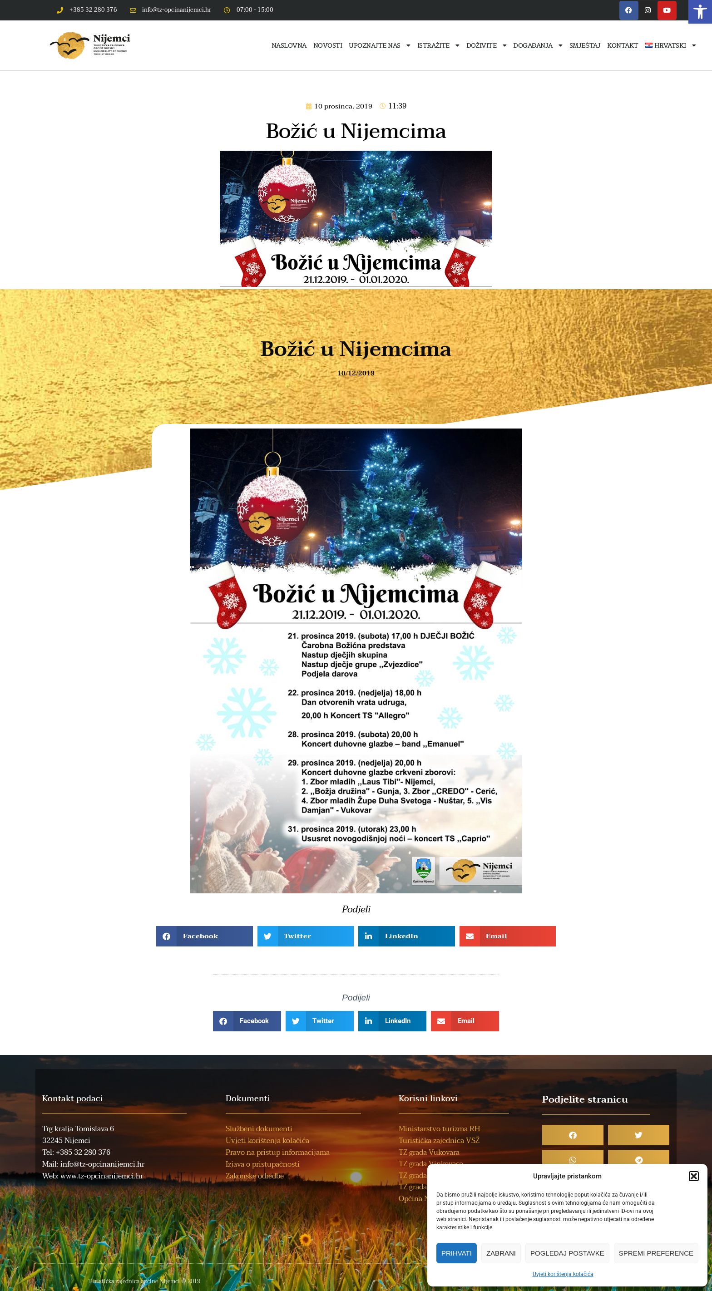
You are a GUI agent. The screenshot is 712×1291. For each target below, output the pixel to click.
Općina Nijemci (424, 1198)
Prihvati (456, 1253)
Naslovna (289, 45)
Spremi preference (656, 1253)
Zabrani (501, 1253)
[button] (700, 12)
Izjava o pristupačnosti (263, 1164)
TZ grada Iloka (422, 1187)
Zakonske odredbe (255, 1176)
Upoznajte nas (379, 45)
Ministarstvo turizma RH (439, 1129)
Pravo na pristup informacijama (278, 1152)
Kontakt (622, 45)
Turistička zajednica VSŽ (439, 1140)
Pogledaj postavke (567, 1253)
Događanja (538, 45)
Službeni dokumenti (259, 1129)
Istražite (438, 45)
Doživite (486, 45)
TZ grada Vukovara (429, 1152)
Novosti (327, 45)
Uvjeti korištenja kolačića (563, 1274)
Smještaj (584, 45)
